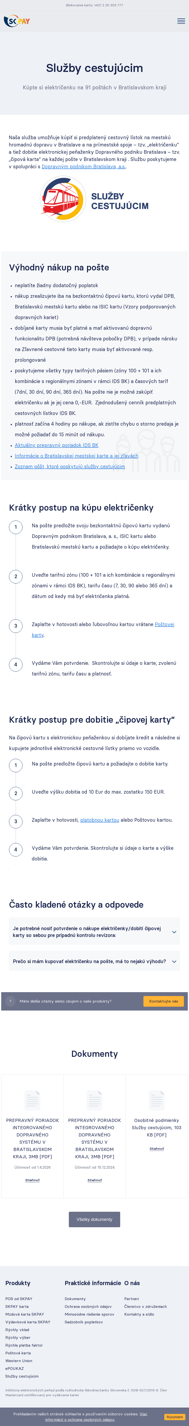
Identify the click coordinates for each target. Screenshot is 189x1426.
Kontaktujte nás (163, 1001)
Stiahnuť (32, 1180)
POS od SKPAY (18, 1299)
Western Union (18, 1361)
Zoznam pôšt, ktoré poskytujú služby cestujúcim (70, 466)
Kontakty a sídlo (139, 1314)
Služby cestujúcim (22, 1376)
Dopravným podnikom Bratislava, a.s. (84, 166)
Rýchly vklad (17, 1330)
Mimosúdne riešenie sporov (89, 1314)
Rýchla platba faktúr (24, 1345)
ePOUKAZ (14, 1369)
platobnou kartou (99, 820)
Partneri (131, 1299)
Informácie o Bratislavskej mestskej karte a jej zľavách (76, 456)
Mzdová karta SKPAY (24, 1314)
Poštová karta (18, 1353)
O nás (132, 1283)
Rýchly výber (18, 1338)
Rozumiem (175, 1417)
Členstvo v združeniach (145, 1307)
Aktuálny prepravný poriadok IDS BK (56, 445)
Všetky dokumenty (94, 1219)
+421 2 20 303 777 (108, 5)
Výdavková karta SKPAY (27, 1322)
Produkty (18, 1283)
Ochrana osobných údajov (88, 1307)
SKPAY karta (17, 1307)
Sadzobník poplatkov (84, 1322)
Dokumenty (75, 1299)
